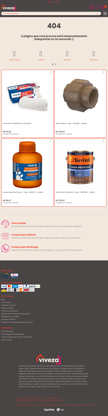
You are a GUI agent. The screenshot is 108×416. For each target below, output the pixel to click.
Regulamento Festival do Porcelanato (15, 314)
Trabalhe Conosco (8, 305)
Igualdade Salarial (8, 319)
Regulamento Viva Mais (10, 316)
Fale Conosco (6, 340)
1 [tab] (53, 64)
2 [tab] (55, 64)
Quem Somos (6, 302)
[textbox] (51, 13)
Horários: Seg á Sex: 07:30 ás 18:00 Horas (16, 337)
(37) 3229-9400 (7, 331)
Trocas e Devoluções (9, 311)
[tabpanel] (14, 55)
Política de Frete (7, 308)
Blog (3, 299)
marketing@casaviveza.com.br (13, 334)
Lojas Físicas (55, 2)
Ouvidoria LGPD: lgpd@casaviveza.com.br (17, 322)
